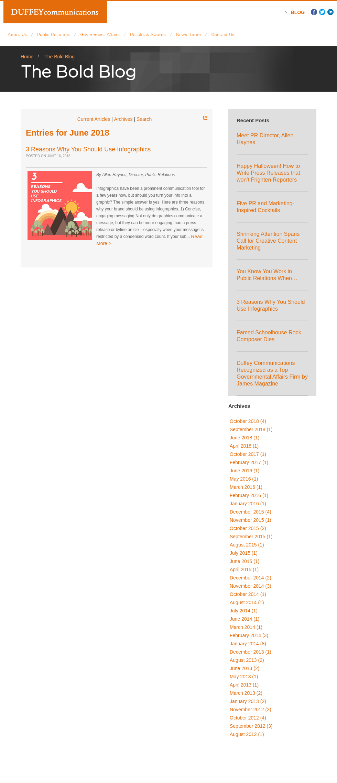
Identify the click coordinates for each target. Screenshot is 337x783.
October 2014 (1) (248, 594)
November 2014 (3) (250, 586)
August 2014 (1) (247, 602)
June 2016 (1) (244, 470)
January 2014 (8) (248, 643)
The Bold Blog (59, 56)
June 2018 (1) (244, 437)
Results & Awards (148, 34)
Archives (123, 119)
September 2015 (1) (251, 536)
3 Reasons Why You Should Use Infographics (88, 149)
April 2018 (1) (244, 446)
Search (144, 119)
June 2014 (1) (244, 619)
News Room (188, 34)
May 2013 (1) (244, 676)
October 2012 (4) (248, 718)
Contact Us (222, 34)
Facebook (314, 12)
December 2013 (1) (250, 652)
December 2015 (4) (250, 512)
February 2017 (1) (249, 462)
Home (27, 56)
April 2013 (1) (244, 685)
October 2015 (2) (248, 528)
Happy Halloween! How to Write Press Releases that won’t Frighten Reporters (268, 173)
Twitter (322, 12)
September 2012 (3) (251, 726)
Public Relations (53, 34)
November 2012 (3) (250, 709)
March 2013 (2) (246, 693)
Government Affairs (100, 34)
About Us (17, 34)
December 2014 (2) (250, 577)
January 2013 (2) (248, 701)
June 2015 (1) (244, 561)
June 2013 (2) (244, 668)
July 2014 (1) (244, 610)
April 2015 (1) (244, 569)
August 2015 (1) (247, 545)
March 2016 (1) (246, 487)
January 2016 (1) (248, 503)
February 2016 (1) (249, 495)
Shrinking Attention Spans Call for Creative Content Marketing (268, 241)
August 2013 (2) (247, 660)
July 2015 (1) (244, 553)
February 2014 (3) (249, 635)
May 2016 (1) (244, 479)
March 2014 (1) (246, 627)
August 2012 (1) (247, 734)
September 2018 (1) (251, 429)
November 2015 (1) (250, 520)
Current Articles (93, 119)
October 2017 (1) (248, 454)
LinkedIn (330, 12)
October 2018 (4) (248, 421)
